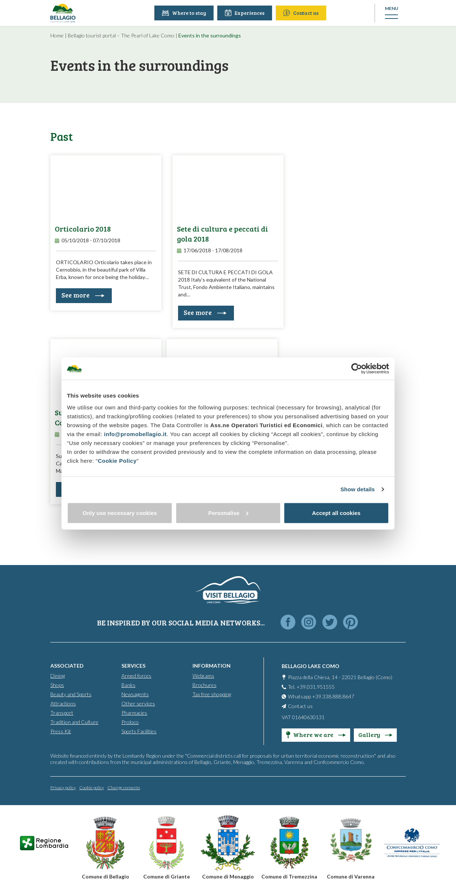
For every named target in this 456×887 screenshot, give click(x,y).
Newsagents (135, 694)
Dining (57, 675)
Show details (358, 489)
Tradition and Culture (74, 721)
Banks (128, 684)
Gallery (375, 734)
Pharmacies (134, 712)
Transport (61, 712)
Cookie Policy (117, 460)
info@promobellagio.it (135, 434)
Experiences (246, 12)
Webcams (203, 675)
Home (57, 35)
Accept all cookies (336, 512)
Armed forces (136, 675)
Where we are (316, 734)
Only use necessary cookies (120, 512)
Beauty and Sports (70, 694)
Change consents (123, 787)
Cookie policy (91, 787)
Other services (138, 703)
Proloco (130, 721)
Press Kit (60, 731)
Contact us (302, 12)
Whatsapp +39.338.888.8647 (321, 696)
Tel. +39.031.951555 (311, 686)
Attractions (63, 703)
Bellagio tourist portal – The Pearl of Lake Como (121, 35)
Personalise (228, 512)
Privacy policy (63, 787)
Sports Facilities (139, 731)
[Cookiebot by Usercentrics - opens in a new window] (356, 368)
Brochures (204, 684)
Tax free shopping (211, 694)
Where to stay (185, 12)
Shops (57, 684)
